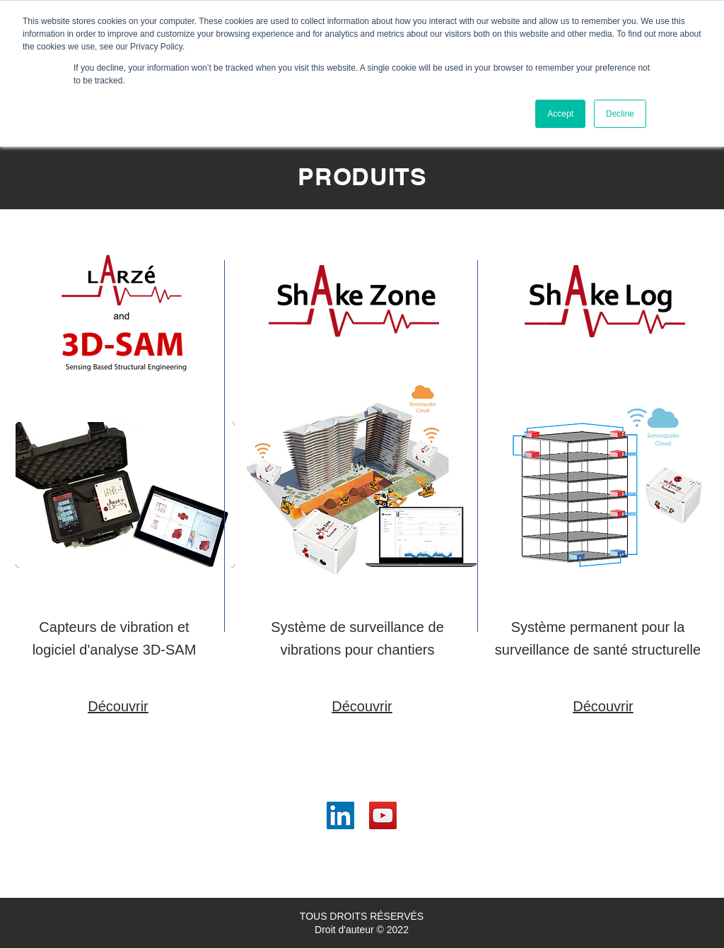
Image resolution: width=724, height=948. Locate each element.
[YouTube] (383, 815)
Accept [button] (560, 114)
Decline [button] (620, 114)
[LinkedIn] (340, 815)
